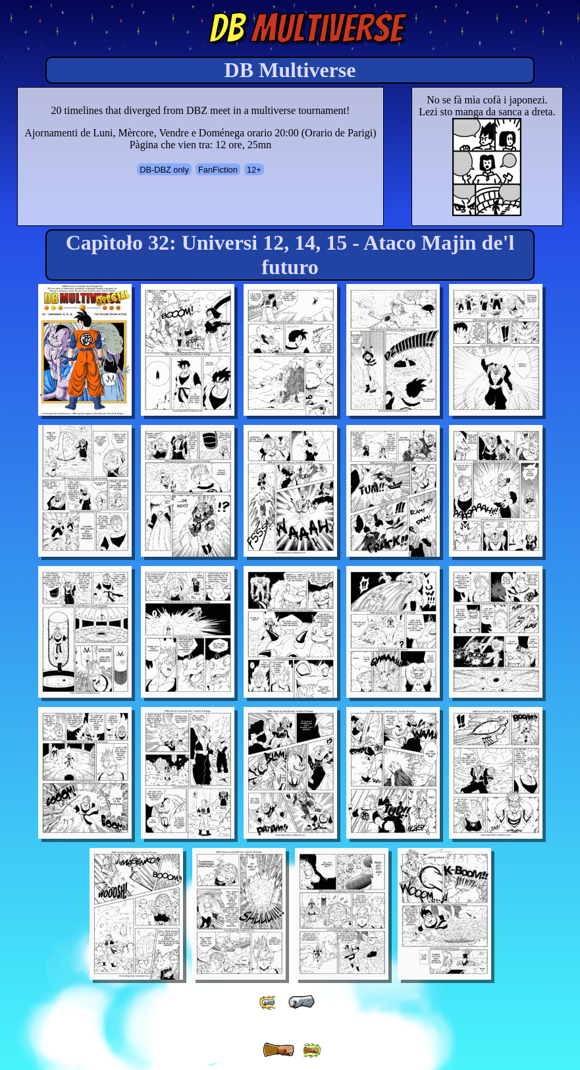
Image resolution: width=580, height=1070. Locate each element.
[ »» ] (311, 1050)
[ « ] (301, 1002)
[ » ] (278, 1050)
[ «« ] (268, 1002)
